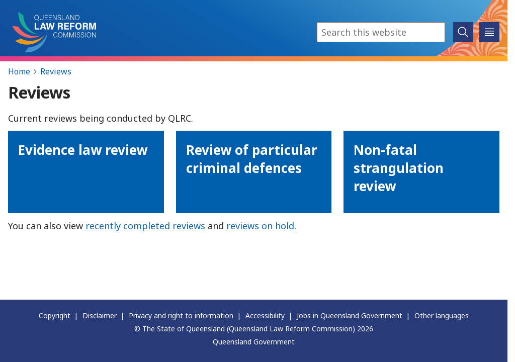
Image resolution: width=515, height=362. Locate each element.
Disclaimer (99, 315)
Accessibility (265, 315)
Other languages (441, 315)
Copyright (54, 315)
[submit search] (463, 32)
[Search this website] (381, 32)
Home (19, 71)
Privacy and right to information (181, 315)
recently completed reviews (145, 226)
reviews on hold (260, 226)
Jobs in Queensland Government (349, 315)
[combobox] (381, 32)
